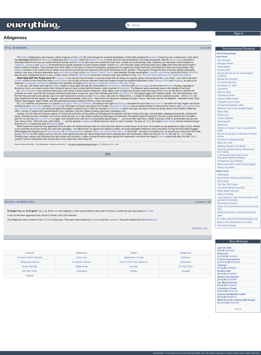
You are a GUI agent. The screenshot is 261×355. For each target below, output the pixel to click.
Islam (79, 62)
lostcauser (236, 262)
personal (222, 262)
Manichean (47, 60)
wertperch (232, 297)
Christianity (73, 60)
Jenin (220, 215)
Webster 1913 (27, 202)
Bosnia (169, 85)
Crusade (185, 271)
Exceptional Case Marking (230, 161)
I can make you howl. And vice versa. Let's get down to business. (237, 198)
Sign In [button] (238, 33)
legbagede (21, 47)
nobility (133, 271)
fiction (221, 291)
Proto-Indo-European (227, 203)
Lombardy (29, 65)
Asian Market (223, 66)
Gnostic (18, 80)
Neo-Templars (224, 60)
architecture (43, 83)
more (238, 309)
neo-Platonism (66, 72)
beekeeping (223, 174)
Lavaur (161, 136)
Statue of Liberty (225, 194)
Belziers (164, 134)
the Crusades (176, 60)
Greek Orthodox (29, 266)
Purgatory (178, 80)
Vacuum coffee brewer (228, 98)
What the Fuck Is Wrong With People (235, 108)
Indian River (223, 111)
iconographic (30, 83)
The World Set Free (226, 82)
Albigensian (185, 253)
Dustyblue (232, 273)
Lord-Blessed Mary (74, 131)
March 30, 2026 (224, 143)
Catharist (47, 219)
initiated (18, 70)
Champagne (144, 85)
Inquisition (113, 219)
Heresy (96, 96)
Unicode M (222, 89)
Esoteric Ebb (223, 70)
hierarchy (193, 72)
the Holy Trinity (29, 271)
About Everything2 (226, 53)
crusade (95, 219)
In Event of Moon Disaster (29, 257)
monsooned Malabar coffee (230, 105)
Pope (139, 75)
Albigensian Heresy (29, 262)
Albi (56, 211)
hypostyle (229, 250)
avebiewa (233, 256)
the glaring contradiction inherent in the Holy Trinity (109, 83)
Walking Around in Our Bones (231, 146)
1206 (22, 91)
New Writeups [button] (238, 241)
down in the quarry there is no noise (234, 222)
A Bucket (222, 265)
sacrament (163, 72)
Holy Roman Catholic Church (99, 72)
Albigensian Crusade (134, 257)
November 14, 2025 (226, 85)
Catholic (154, 57)
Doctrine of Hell (161, 80)
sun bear (133, 266)
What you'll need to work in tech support (236, 164)
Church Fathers (60, 80)
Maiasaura (222, 124)
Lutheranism (84, 75)
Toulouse (122, 103)
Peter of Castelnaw (82, 103)
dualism (56, 85)
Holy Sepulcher (126, 93)
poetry (221, 256)
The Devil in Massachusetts (230, 139)
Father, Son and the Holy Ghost (107, 131)
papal (62, 103)
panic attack (223, 181)
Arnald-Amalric (168, 121)
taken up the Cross (43, 118)
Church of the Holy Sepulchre (133, 262)
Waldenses (151, 219)
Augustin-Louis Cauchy (228, 102)
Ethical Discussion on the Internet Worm (236, 212)
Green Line (81, 257)
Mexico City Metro (226, 167)
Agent (69, 103)
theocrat (26, 134)
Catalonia (19, 65)
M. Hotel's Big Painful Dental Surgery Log (237, 219)
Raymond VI (157, 103)
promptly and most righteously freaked (172, 75)
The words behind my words (231, 187)
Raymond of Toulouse (119, 106)
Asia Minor (124, 88)
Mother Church (96, 60)
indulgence (86, 121)
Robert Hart (223, 115)
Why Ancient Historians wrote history (235, 178)
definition (9, 202)
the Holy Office (186, 266)
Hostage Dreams (225, 63)
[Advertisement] (130, 9)
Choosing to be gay (226, 225)
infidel (165, 91)
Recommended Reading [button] (239, 48)
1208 (22, 103)
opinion (221, 302)
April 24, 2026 (224, 248)
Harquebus (81, 271)
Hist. (151, 211)
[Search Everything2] (161, 25)
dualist (166, 78)
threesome (222, 253)
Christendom (114, 85)
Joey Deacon (223, 121)
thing (7, 47)
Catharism (186, 257)
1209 (148, 121)
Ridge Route (82, 266)
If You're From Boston (228, 259)
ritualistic (153, 72)
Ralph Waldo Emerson (228, 191)
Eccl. (146, 211)
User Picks (221, 56)
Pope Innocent (53, 131)
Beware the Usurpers (227, 79)
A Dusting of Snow (226, 95)
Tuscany (43, 65)
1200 (80, 57)
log (219, 250)
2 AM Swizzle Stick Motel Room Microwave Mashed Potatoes (232, 156)
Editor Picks (222, 171)
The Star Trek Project (227, 184)
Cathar (24, 57)
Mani (116, 65)
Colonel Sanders (225, 118)
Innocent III (148, 75)
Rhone (27, 124)
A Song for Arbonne (81, 262)
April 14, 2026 (224, 92)
